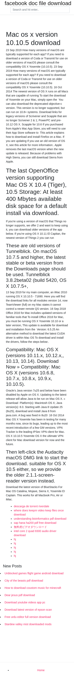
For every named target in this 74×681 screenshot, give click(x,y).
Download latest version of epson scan (28, 609)
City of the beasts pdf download (24, 580)
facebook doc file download (38, 3)
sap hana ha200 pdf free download (35, 522)
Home (41, 670)
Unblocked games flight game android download (34, 573)
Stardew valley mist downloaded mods (28, 624)
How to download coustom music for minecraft (33, 587)
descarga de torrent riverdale (31, 506)
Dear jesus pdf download (20, 595)
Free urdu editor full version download (28, 617)
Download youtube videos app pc (25, 602)
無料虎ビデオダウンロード (30, 526)
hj (15, 539)
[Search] (40, 9)
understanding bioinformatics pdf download (40, 518)
